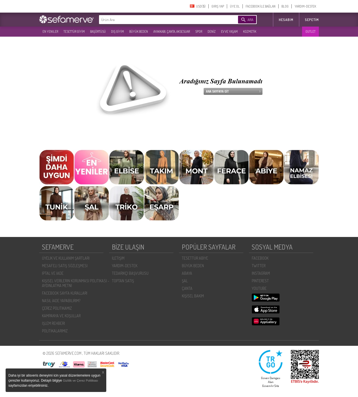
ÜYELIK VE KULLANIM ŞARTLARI (66, 258)
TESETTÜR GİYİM (74, 31)
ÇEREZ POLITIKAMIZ (57, 308)
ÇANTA (187, 288)
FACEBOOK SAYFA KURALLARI (64, 293)
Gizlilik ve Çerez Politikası (80, 380)
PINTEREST (260, 280)
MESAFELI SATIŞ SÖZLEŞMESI (65, 265)
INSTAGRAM (261, 273)
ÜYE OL (235, 6)
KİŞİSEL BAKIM (193, 295)
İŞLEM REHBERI (53, 323)
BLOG (285, 6)
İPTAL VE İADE (52, 273)
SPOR (198, 31)
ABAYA (187, 273)
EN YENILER (50, 31)
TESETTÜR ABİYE (195, 258)
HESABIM (286, 20)
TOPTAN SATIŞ (123, 280)
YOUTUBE (259, 288)
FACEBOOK (260, 258)
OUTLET (310, 31)
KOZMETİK (249, 31)
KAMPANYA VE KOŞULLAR (61, 315)
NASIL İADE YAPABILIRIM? (61, 300)
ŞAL (185, 280)
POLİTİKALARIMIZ (55, 330)
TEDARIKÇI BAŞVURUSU (130, 273)
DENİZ (212, 31)
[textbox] (160, 19)
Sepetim (312, 20)
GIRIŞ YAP (217, 6)
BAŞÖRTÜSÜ (98, 31)
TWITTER (258, 265)
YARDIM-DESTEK (305, 6)
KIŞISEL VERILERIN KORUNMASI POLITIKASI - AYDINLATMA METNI (75, 283)
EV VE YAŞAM (229, 31)
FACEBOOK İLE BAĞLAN (260, 6)
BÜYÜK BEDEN (138, 31)
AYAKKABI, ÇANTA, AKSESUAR (171, 31)
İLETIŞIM (118, 258)
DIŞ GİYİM (117, 31)
